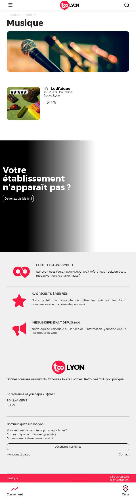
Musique (30, 15)
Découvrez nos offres (67, 446)
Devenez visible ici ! (18, 198)
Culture (15, 15)
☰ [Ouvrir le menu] (10, 5)
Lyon (74, 5)
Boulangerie (17, 400)
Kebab (11, 405)
